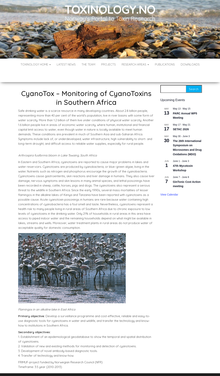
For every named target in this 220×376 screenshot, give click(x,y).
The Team (88, 64)
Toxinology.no (110, 9)
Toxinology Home (36, 64)
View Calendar (169, 182)
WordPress (111, 368)
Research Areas (135, 64)
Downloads (190, 64)
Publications (165, 64)
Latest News (66, 64)
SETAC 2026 (181, 117)
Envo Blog (138, 368)
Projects (108, 64)
